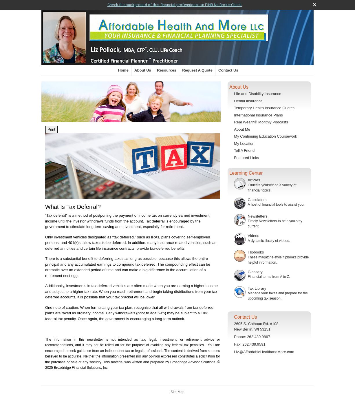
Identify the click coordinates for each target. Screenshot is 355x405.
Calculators (257, 200)
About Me (242, 129)
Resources (166, 70)
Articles (254, 180)
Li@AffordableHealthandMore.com (264, 352)
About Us (142, 70)
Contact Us (228, 70)
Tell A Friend (244, 150)
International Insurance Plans (258, 115)
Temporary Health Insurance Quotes (264, 108)
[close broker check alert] (314, 5)
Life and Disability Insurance (257, 94)
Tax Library (257, 288)
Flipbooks (256, 252)
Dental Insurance (248, 101)
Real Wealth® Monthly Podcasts (261, 122)
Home (123, 70)
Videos (253, 235)
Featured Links (246, 158)
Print (51, 129)
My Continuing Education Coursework (265, 136)
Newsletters (258, 216)
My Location (244, 143)
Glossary (255, 272)
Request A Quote (197, 70)
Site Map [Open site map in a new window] (177, 392)
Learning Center (246, 173)
